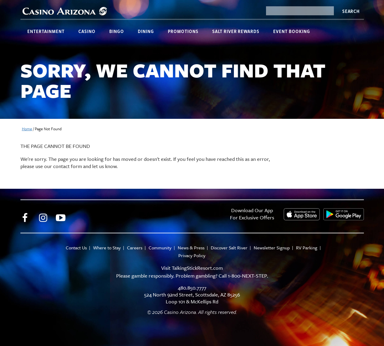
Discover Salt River (229, 248)
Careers (134, 248)
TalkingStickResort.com (197, 268)
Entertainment (46, 31)
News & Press (191, 248)
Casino (86, 31)
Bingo (116, 31)
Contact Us (76, 248)
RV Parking (306, 248)
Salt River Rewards (235, 31)
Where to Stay (107, 248)
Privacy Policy (191, 255)
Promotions (183, 31)
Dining (146, 31)
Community (160, 248)
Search (351, 11)
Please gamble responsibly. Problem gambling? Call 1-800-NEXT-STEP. (192, 275)
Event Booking (291, 31)
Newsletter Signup (272, 248)
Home (27, 129)
